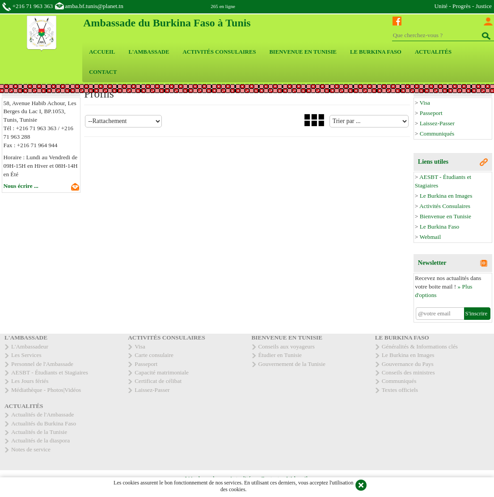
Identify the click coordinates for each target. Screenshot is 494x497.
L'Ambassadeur (29, 346)
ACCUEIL (102, 52)
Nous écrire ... (21, 186)
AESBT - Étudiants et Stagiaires (49, 372)
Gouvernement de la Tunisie (291, 364)
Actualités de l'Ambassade (42, 414)
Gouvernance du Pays (408, 364)
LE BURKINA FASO (375, 52)
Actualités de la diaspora (40, 440)
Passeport (431, 113)
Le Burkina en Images (446, 195)
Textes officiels (400, 390)
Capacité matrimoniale (162, 372)
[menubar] (288, 62)
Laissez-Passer (437, 123)
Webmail (430, 237)
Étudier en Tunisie (280, 355)
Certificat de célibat (158, 381)
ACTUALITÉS (433, 52)
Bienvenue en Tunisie (445, 216)
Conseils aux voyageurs (286, 346)
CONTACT (103, 72)
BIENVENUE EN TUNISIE (303, 52)
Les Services (26, 355)
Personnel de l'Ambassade (42, 364)
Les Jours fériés (29, 381)
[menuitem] (102, 52)
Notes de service (31, 449)
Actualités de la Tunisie (39, 432)
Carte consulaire (154, 355)
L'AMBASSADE (148, 52)
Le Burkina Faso (440, 226)
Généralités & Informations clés (420, 346)
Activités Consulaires (444, 206)
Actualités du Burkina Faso (43, 423)
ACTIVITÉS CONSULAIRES (219, 52)
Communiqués (437, 133)
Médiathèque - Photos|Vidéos (46, 390)
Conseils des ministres (408, 372)
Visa (424, 102)
